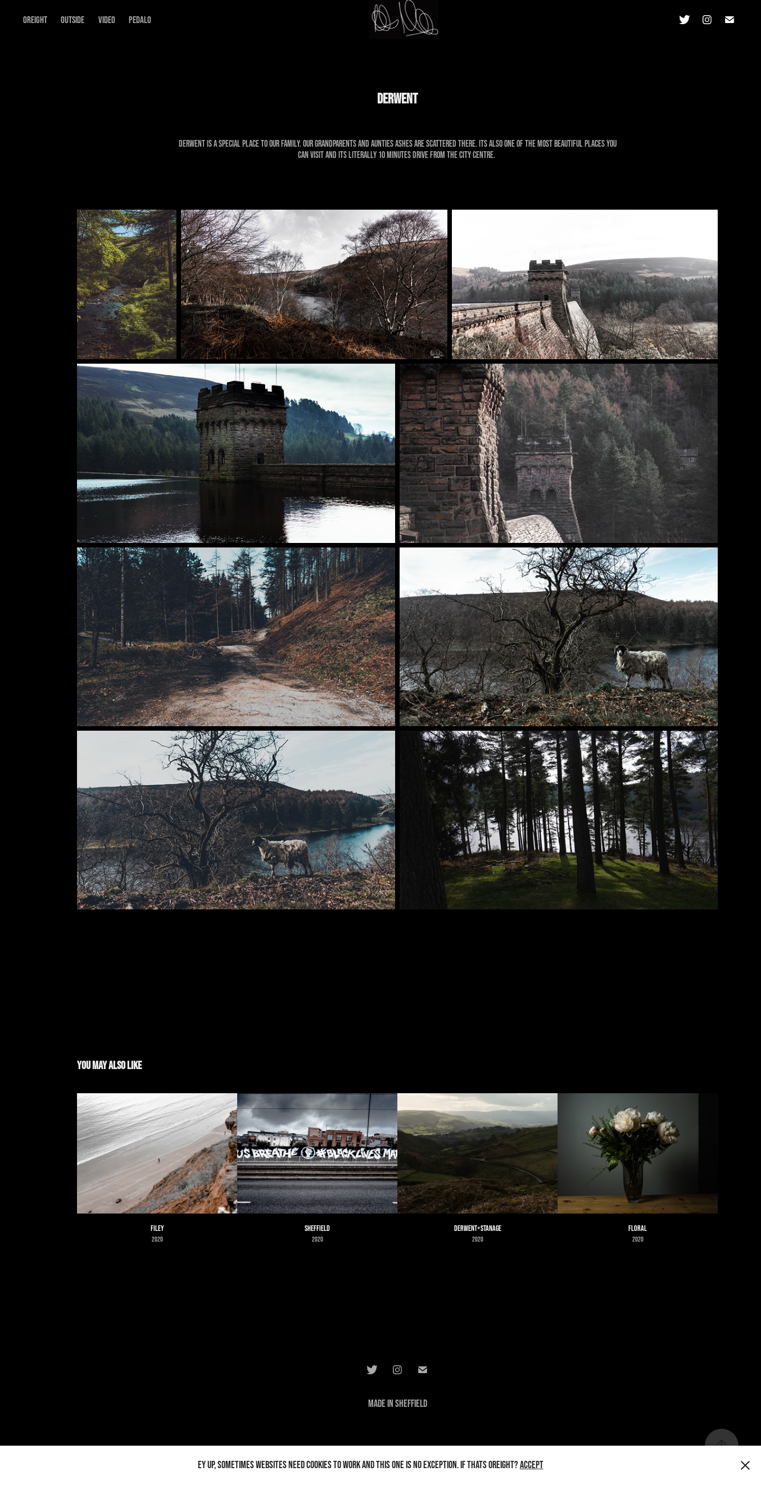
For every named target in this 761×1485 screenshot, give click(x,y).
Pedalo (140, 19)
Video (106, 19)
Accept (531, 1464)
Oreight (35, 19)
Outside (72, 19)
